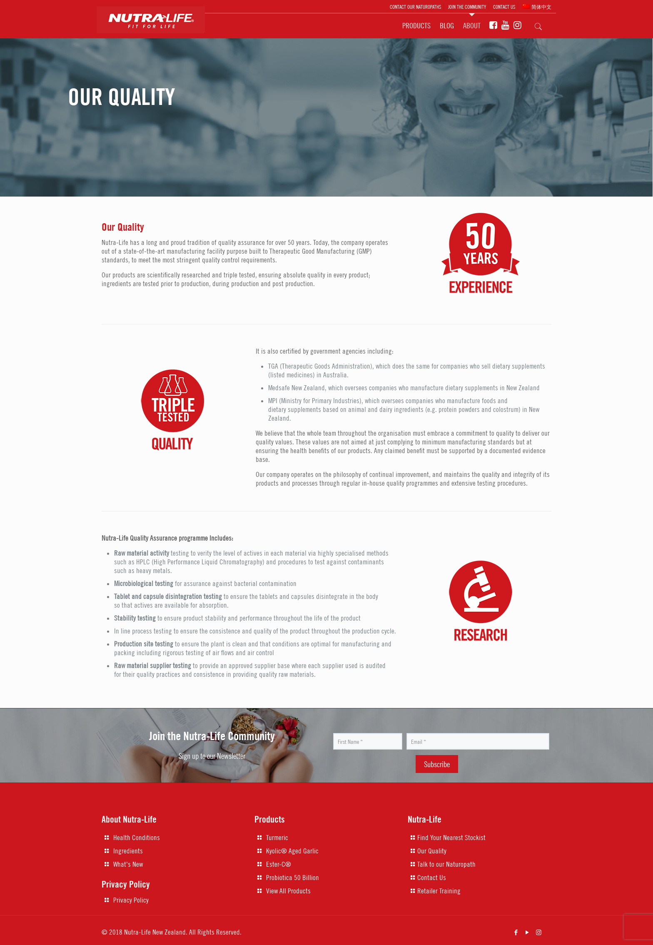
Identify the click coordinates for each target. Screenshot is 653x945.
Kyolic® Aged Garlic (292, 851)
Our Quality (431, 851)
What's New (128, 864)
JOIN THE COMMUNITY (467, 6)
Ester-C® (278, 864)
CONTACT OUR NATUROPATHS (415, 6)
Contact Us (431, 877)
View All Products (288, 891)
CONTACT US (504, 6)
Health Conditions (136, 837)
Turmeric (277, 837)
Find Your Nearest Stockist (451, 837)
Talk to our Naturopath (446, 864)
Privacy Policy (131, 900)
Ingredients (128, 851)
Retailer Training (439, 891)
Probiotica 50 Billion (292, 877)
